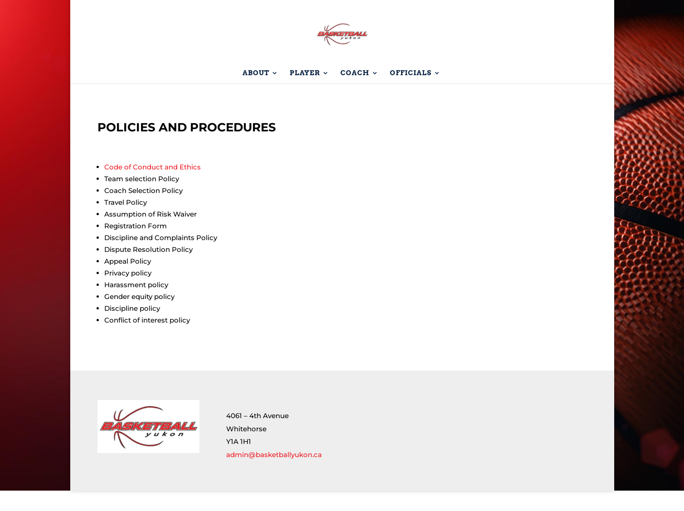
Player (305, 93)
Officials (411, 93)
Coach (354, 93)
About (256, 93)
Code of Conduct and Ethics (152, 187)
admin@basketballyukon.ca (274, 475)
